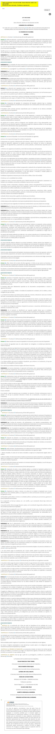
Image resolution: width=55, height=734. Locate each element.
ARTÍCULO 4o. (5, 100)
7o (14, 221)
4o (14, 100)
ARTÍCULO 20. (5, 625)
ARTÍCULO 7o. (5, 221)
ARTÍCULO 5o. (5, 113)
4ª (31, 130)
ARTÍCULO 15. (5, 446)
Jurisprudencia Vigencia (6, 62)
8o (14, 260)
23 (14, 374)
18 (14, 275)
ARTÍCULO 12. (5, 374)
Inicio (3, 8)
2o (26, 69)
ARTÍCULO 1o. (4, 37)
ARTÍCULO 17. (5, 488)
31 (14, 488)
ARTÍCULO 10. (5, 317)
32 (20, 560)
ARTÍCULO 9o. (5, 275)
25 (14, 412)
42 (14, 632)
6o (14, 134)
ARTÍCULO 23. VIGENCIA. (8, 655)
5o (14, 113)
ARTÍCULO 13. (5, 412)
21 (14, 339)
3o (14, 85)
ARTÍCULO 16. (5, 466)
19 (14, 317)
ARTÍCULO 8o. (5, 260)
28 (14, 446)
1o (13, 37)
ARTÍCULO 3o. (5, 85)
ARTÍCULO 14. (5, 435)
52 (15, 349)
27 (14, 435)
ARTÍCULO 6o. (5, 134)
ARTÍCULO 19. (5, 574)
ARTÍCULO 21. (5, 632)
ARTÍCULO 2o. (5, 69)
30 (14, 466)
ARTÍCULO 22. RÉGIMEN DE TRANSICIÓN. (12, 649)
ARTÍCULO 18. (5, 560)
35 (14, 574)
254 (26, 28)
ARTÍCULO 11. (5, 339)
